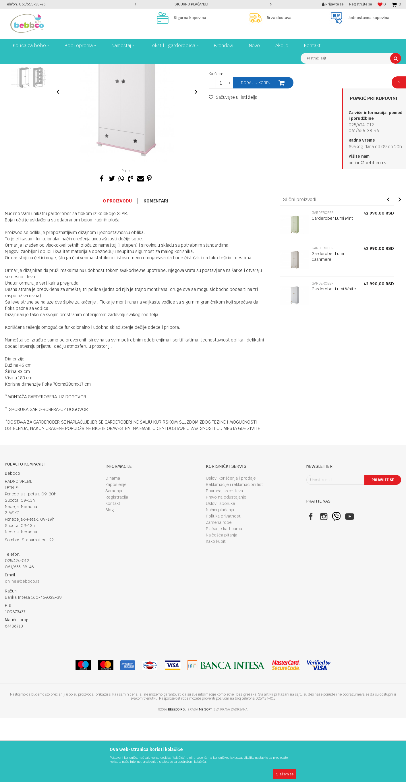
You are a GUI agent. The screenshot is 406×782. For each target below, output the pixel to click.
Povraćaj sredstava (224, 554)
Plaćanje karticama (224, 592)
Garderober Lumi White (334, 352)
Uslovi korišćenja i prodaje (231, 542)
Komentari (156, 264)
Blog (109, 573)
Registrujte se (360, 4)
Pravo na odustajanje (226, 561)
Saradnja (113, 554)
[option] (203, 4)
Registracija (116, 561)
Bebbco (10, 68)
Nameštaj (74, 68)
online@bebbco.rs (367, 162)
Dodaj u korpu (256, 146)
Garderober (97, 68)
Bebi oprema (52, 68)
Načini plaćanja (220, 573)
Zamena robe (219, 586)
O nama (112, 542)
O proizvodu (117, 264)
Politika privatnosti (223, 580)
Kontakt (112, 567)
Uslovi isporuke (220, 567)
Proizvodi (29, 68)
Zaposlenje (116, 548)
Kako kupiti (216, 605)
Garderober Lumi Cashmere (328, 320)
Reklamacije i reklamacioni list (234, 548)
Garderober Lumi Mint (332, 282)
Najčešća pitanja (221, 598)
